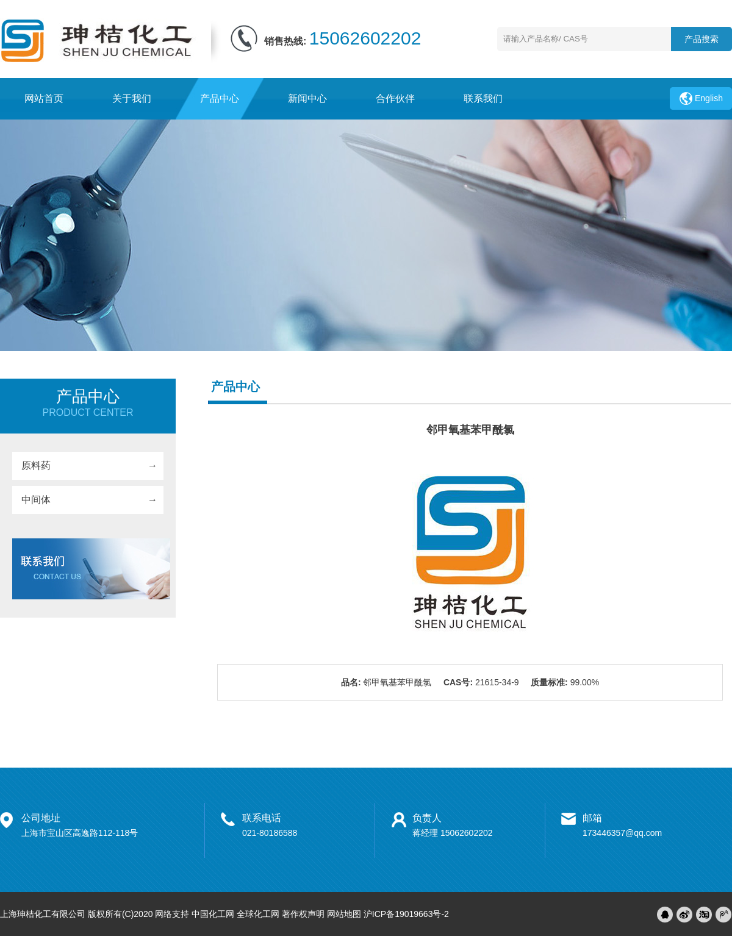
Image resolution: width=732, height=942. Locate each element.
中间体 (36, 499)
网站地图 (344, 914)
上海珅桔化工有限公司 (42, 914)
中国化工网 (213, 914)
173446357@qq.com (622, 833)
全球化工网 (258, 914)
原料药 (36, 465)
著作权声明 (303, 914)
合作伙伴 (395, 98)
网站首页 (43, 98)
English (709, 98)
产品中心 (219, 98)
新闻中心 (307, 98)
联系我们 (483, 98)
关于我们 (131, 98)
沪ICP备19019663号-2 (406, 914)
